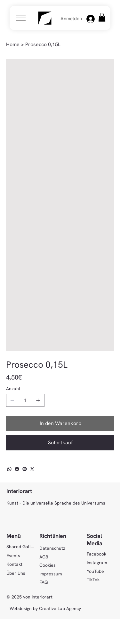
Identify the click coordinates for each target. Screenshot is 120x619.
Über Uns (15, 573)
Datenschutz (52, 548)
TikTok (93, 579)
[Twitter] (32, 469)
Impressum (50, 574)
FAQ (43, 582)
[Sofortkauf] (60, 442)
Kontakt (14, 564)
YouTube (95, 571)
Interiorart (19, 491)
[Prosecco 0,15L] (42, 44)
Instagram (97, 562)
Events (13, 555)
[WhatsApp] (9, 469)
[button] (102, 17)
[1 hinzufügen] (38, 400)
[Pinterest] (24, 469)
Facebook (96, 554)
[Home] (13, 44)
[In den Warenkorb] (60, 423)
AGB (43, 557)
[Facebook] (17, 469)
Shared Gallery (20, 546)
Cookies (47, 565)
